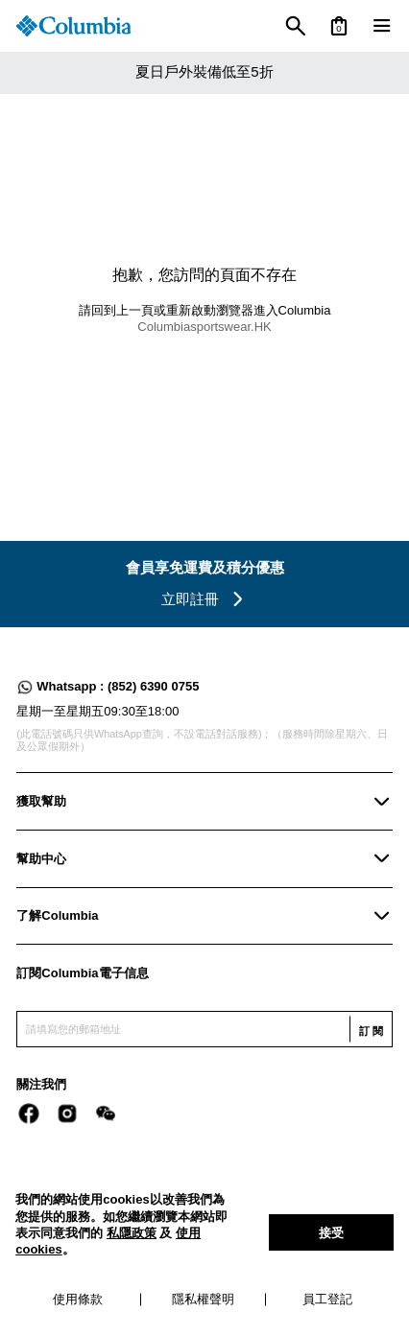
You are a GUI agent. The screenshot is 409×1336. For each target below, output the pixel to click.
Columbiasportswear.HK (204, 326)
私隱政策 (131, 1233)
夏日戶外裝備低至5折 (204, 71)
